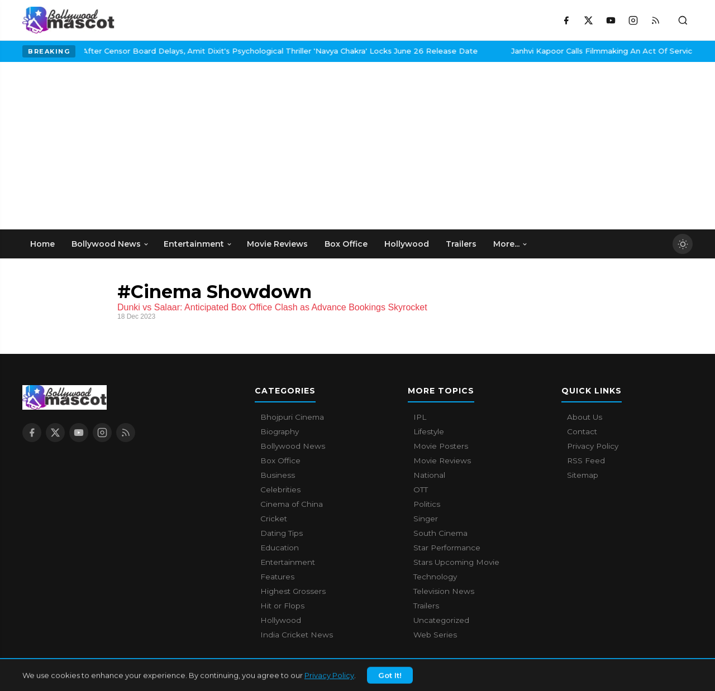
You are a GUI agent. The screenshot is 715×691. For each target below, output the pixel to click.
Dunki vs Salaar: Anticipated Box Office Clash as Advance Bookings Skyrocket (272, 307)
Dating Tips (281, 533)
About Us (584, 416)
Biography (279, 431)
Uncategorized (441, 620)
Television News (443, 591)
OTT (420, 489)
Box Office (280, 460)
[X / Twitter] (588, 20)
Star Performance (446, 547)
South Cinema (440, 533)
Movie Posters (440, 446)
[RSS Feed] (655, 20)
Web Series (435, 634)
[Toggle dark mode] (683, 244)
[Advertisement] (106, 146)
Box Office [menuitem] (346, 244)
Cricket (273, 518)
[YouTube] (610, 20)
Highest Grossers (293, 591)
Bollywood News (292, 446)
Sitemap (582, 475)
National (429, 475)
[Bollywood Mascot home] (68, 20)
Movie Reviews (442, 460)
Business (277, 475)
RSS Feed (586, 460)
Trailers (426, 605)
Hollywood (280, 620)
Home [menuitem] (42, 244)
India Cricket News (296, 634)
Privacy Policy (592, 446)
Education (279, 547)
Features (277, 576)
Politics (426, 504)
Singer (425, 518)
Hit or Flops (282, 605)
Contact (582, 431)
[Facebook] (565, 20)
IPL (419, 416)
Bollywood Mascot (83, 676)
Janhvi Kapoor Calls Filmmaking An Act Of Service (533, 50)
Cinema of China (291, 504)
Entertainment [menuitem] (198, 244)
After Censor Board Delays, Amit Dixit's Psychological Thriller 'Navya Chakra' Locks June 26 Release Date (208, 50)
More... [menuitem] (510, 244)
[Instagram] (632, 20)
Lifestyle (428, 431)
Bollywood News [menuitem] (110, 244)
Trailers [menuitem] (461, 244)
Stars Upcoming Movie (456, 562)
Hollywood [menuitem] (406, 244)
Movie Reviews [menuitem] (277, 244)
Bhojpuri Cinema (292, 416)
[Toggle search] (683, 20)
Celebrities (280, 489)
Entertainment (287, 562)
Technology (435, 576)
